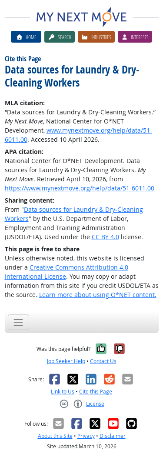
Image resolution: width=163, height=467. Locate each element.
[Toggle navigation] (18, 322)
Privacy (86, 436)
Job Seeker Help (66, 361)
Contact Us (103, 361)
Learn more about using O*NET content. (97, 294)
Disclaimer (113, 436)
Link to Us (62, 391)
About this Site (55, 436)
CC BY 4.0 (105, 237)
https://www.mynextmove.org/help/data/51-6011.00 (79, 188)
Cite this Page (95, 391)
